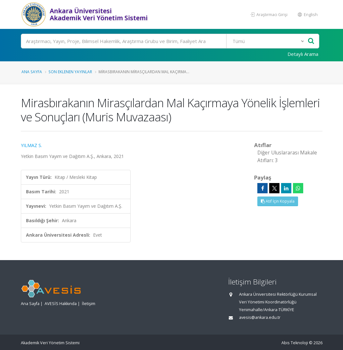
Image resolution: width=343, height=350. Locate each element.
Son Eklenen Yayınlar (70, 71)
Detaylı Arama (302, 54)
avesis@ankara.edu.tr (259, 317)
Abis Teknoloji (294, 343)
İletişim (88, 303)
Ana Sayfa (31, 71)
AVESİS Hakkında (61, 303)
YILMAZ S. (31, 145)
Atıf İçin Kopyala (278, 201)
